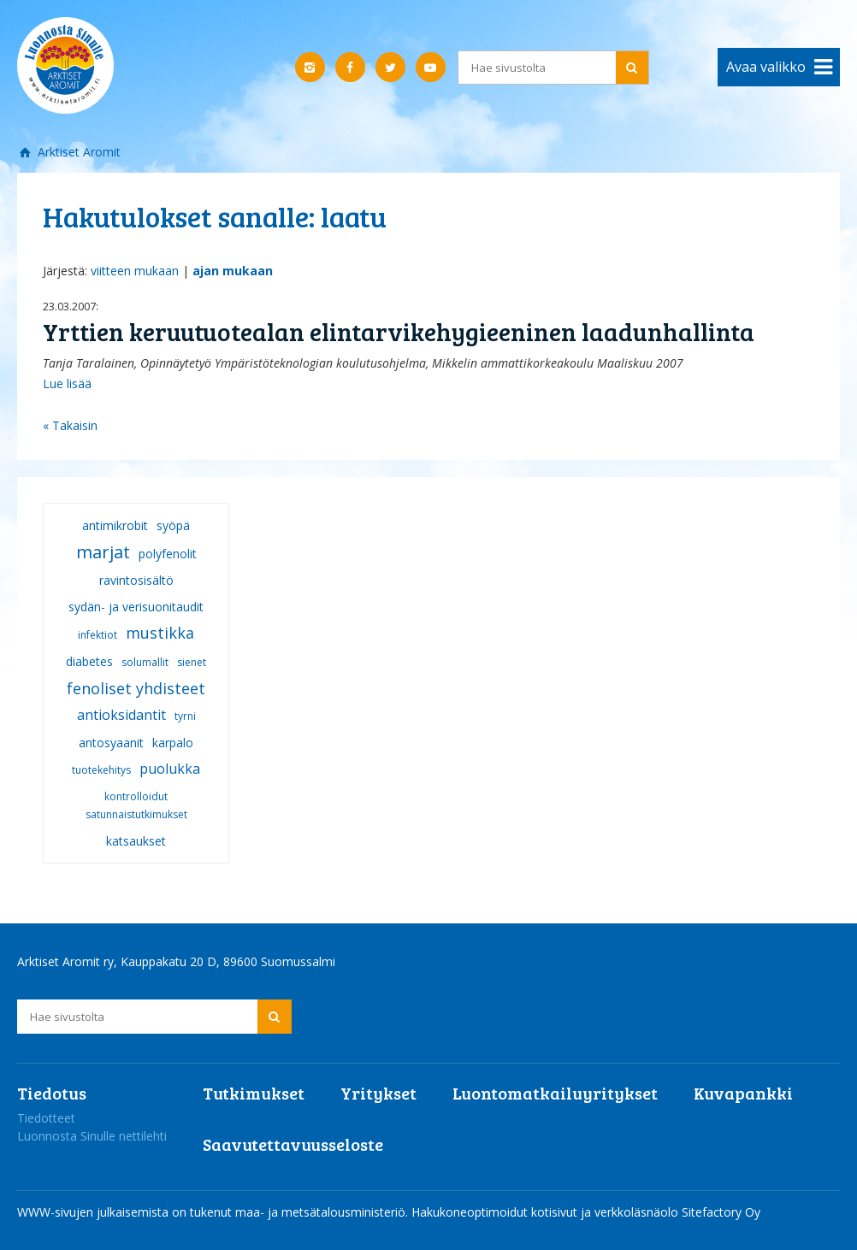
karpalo (172, 742)
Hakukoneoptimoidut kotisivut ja (501, 1212)
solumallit (144, 662)
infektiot (97, 635)
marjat (103, 551)
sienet (191, 662)
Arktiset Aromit (77, 152)
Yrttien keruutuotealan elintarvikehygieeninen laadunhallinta (398, 331)
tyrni (185, 716)
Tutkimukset (253, 1093)
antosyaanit (111, 742)
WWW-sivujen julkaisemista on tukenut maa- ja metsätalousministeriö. (214, 1212)
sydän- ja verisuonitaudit (136, 606)
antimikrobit (115, 525)
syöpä (173, 525)
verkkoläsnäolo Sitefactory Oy (677, 1212)
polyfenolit (168, 553)
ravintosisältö (136, 580)
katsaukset (136, 841)
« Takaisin (70, 425)
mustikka (160, 632)
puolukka (169, 768)
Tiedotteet (46, 1118)
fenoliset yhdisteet (136, 688)
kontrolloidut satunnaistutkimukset (136, 805)
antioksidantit (121, 714)
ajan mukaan (232, 270)
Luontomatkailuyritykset (555, 1093)
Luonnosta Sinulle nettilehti (92, 1136)
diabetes (89, 661)
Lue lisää (67, 383)
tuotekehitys (101, 770)
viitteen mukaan (135, 270)
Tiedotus (51, 1093)
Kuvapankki (743, 1093)
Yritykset (378, 1093)
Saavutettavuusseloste (293, 1144)
